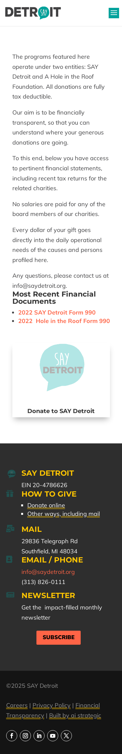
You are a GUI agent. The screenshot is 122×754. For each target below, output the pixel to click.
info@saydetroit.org (48, 572)
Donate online (46, 505)
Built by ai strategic (75, 715)
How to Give (48, 494)
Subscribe (59, 637)
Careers (17, 705)
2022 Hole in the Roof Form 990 (64, 321)
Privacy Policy (52, 705)
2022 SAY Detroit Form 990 (57, 312)
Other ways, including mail (63, 513)
